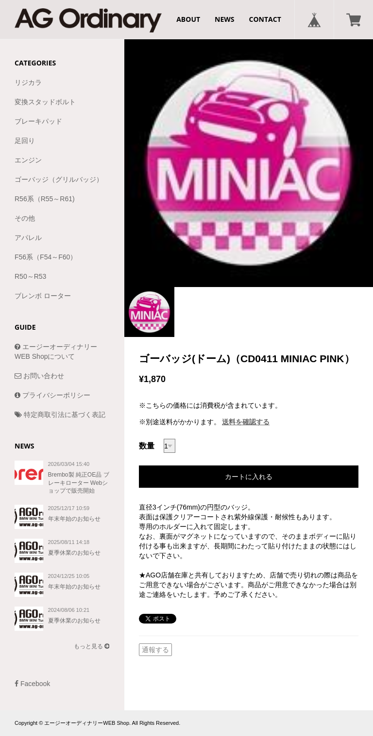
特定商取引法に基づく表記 (60, 414)
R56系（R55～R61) (45, 199)
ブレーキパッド (38, 121)
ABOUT (188, 19)
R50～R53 (30, 276)
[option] (248, 163)
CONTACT (265, 19)
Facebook (32, 684)
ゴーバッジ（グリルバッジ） (59, 179)
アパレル (28, 237)
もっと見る (91, 646)
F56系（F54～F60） (46, 257)
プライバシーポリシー (52, 395)
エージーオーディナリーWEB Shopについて (56, 351)
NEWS (224, 19)
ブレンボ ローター (43, 296)
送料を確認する (246, 422)
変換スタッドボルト (45, 102)
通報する (155, 650)
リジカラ (28, 82)
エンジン (28, 160)
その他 (25, 218)
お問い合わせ (39, 376)
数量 (146, 446)
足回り (25, 140)
